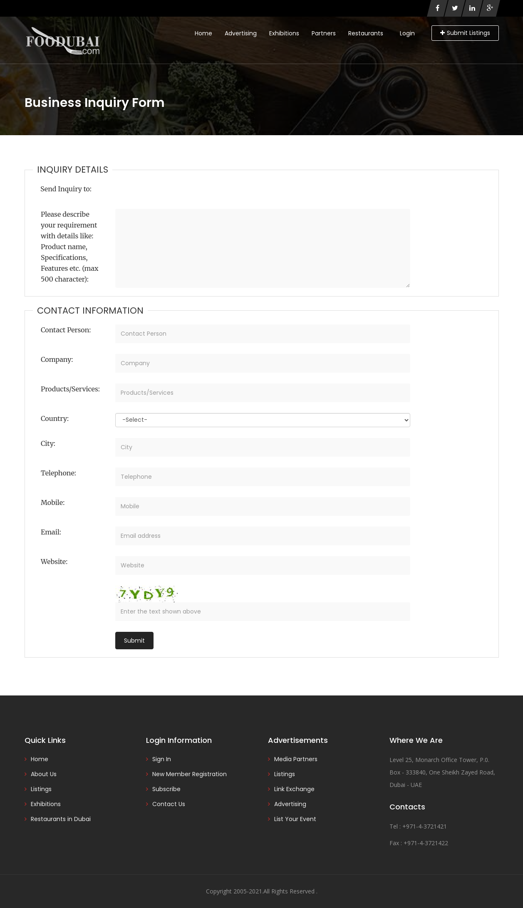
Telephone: (58, 473)
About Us (44, 774)
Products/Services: (70, 389)
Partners (324, 33)
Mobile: (52, 502)
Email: (51, 532)
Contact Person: (66, 330)
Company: (57, 359)
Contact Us (168, 804)
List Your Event (295, 819)
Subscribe (166, 789)
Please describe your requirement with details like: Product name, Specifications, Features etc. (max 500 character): (69, 246)
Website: (54, 561)
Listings (41, 789)
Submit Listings (465, 33)
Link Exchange (294, 789)
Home (203, 33)
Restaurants (365, 33)
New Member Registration (189, 774)
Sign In (161, 759)
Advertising (241, 33)
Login (407, 33)
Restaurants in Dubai (61, 819)
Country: (55, 418)
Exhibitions (284, 33)
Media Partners (295, 759)
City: (48, 443)
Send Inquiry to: (66, 189)
